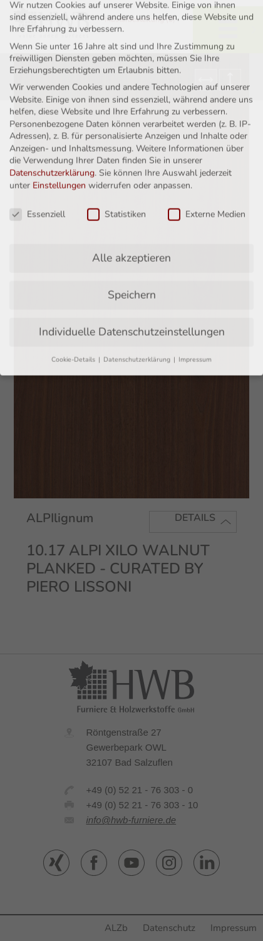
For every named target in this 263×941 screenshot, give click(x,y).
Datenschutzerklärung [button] (137, 320)
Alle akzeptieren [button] (131, 218)
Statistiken (116, 174)
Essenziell (37, 174)
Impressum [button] (195, 320)
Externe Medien (206, 174)
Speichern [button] (132, 255)
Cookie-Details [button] (74, 320)
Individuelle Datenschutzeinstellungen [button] (132, 292)
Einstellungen (59, 146)
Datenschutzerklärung (52, 134)
